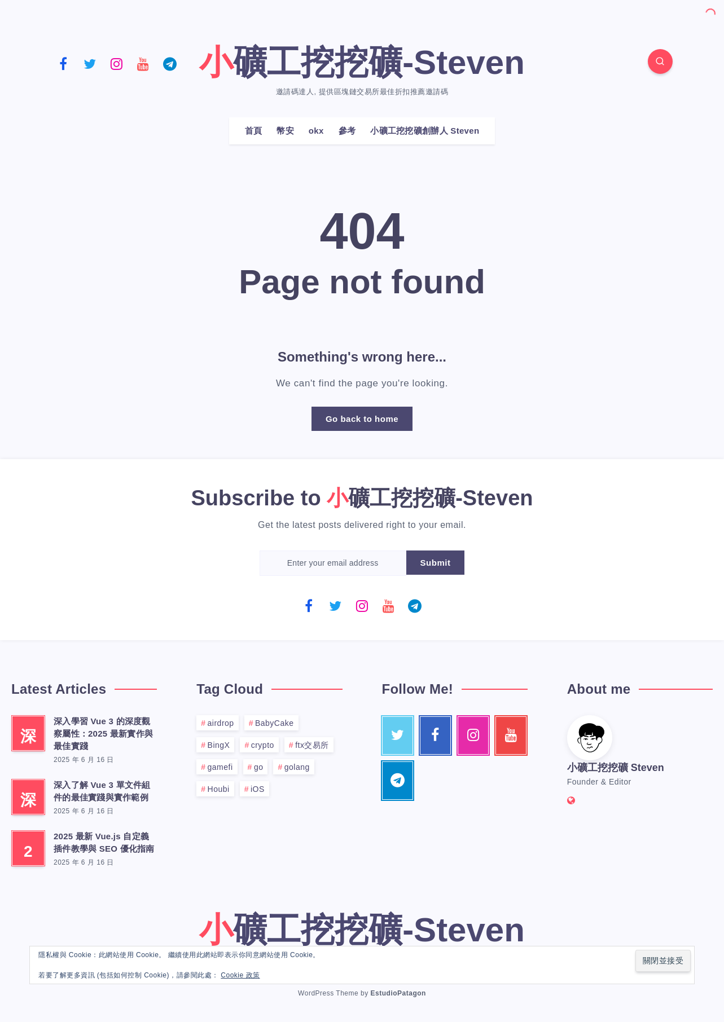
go (259, 767)
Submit (435, 562)
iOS (258, 789)
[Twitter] (90, 63)
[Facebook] (63, 63)
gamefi (220, 767)
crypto (262, 745)
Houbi (219, 789)
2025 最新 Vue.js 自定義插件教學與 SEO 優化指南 (104, 842)
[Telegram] (170, 63)
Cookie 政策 (240, 975)
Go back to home (362, 419)
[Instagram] (117, 63)
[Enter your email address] (333, 563)
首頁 (253, 130)
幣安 (285, 130)
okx (316, 130)
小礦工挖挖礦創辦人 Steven (424, 130)
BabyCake (274, 723)
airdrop (221, 723)
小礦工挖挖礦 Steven (615, 767)
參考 (347, 130)
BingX (219, 745)
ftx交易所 (312, 745)
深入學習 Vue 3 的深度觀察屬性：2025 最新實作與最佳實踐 (103, 733)
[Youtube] (143, 63)
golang (297, 767)
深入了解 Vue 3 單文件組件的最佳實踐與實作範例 (102, 791)
